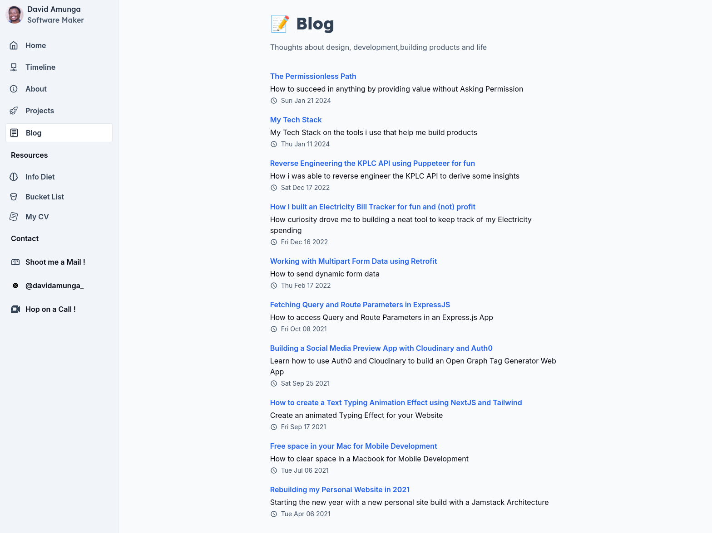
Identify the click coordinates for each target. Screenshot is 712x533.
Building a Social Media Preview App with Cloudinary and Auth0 (381, 348)
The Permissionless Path (313, 76)
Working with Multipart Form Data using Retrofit (353, 261)
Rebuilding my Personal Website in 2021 (340, 489)
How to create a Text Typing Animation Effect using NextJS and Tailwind (396, 402)
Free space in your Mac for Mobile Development (353, 446)
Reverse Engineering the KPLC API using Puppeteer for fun (372, 163)
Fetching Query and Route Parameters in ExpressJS (360, 304)
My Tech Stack (296, 119)
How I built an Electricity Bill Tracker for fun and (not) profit (372, 206)
